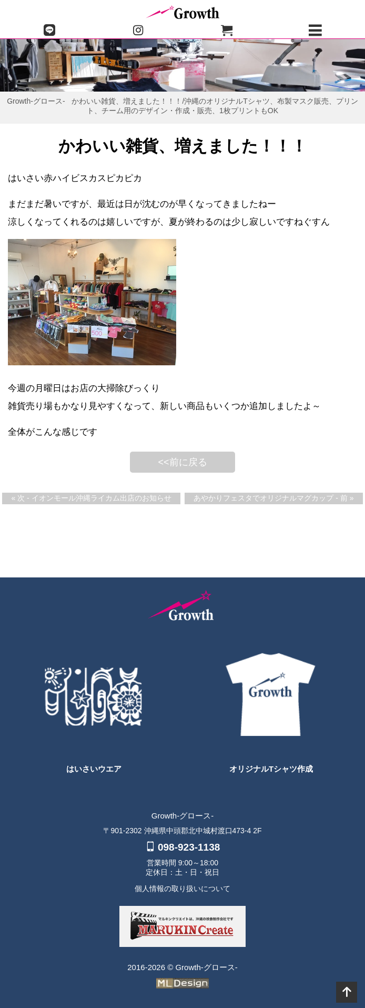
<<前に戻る (182, 462)
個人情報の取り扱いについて (182, 888)
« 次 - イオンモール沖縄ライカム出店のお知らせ (91, 498)
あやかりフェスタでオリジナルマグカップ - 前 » (273, 498)
